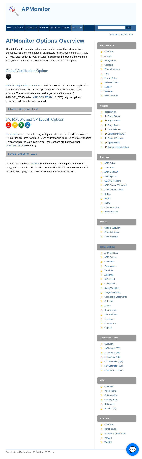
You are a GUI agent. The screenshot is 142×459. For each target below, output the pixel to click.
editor (19, 28)
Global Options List (23, 109)
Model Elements (107, 247)
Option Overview (112, 228)
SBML (107, 203)
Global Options (111, 232)
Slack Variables (111, 288)
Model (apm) (110, 391)
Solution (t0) (110, 408)
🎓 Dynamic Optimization (116, 147)
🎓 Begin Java (111, 125)
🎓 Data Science (112, 129)
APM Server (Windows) (115, 185)
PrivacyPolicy (110, 78)
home (10, 28)
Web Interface (111, 212)
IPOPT (107, 198)
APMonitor (35, 9)
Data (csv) (109, 404)
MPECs (108, 438)
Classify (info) (111, 400)
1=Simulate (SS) (112, 348)
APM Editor (109, 163)
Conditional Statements (115, 297)
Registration (110, 112)
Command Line (111, 207)
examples (32, 28)
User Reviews (111, 96)
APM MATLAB (111, 172)
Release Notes (111, 82)
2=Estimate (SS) (112, 353)
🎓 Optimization (112, 143)
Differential (109, 279)
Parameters (110, 266)
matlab (44, 28)
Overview (108, 51)
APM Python (110, 176)
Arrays (107, 306)
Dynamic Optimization (115, 433)
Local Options (111, 237)
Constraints (109, 283)
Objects (108, 328)
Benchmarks (110, 429)
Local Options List (22, 153)
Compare (108, 65)
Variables (108, 270)
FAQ (106, 74)
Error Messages (112, 69)
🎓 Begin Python (112, 116)
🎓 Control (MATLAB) (114, 134)
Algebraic (108, 275)
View (112, 34)
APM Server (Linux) (113, 190)
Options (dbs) (110, 395)
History (124, 34)
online (66, 28)
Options (77, 28)
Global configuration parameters (23, 85)
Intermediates (111, 314)
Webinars (108, 91)
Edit (117, 34)
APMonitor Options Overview (45, 41)
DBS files (34, 163)
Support (108, 87)
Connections (110, 310)
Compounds (110, 323)
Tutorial (108, 442)
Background (110, 60)
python (55, 28)
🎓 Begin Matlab (112, 120)
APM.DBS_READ (42, 97)
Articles (108, 56)
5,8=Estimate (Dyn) (113, 366)
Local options (13, 134)
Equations (109, 319)
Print (131, 34)
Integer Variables (112, 292)
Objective (108, 301)
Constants (109, 261)
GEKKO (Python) (112, 181)
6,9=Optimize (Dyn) (113, 370)
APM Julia (109, 167)
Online (107, 194)
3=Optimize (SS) (112, 357)
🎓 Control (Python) (113, 138)
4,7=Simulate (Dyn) (113, 361)
